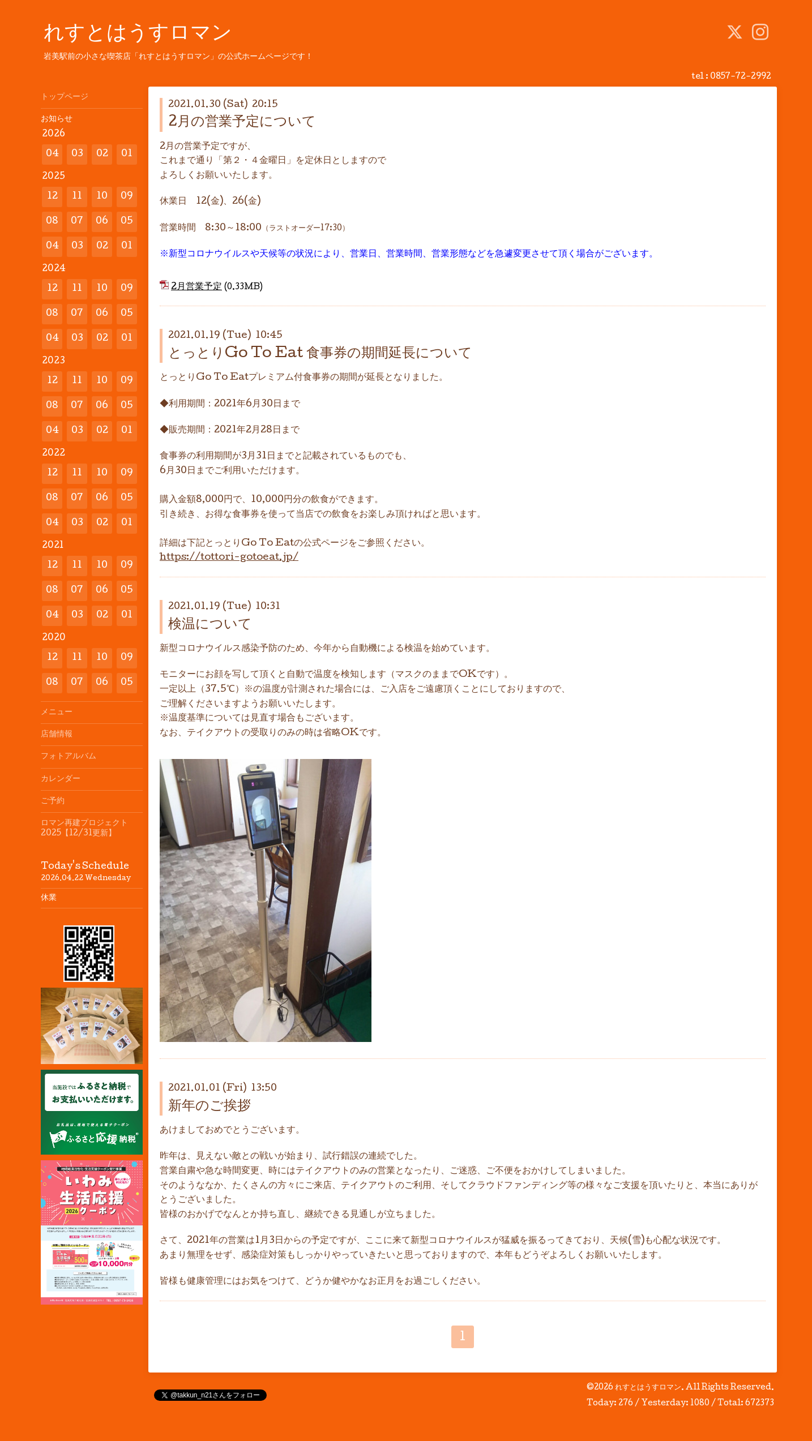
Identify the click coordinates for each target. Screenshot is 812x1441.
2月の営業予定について (242, 122)
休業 (49, 898)
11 (77, 196)
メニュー (56, 712)
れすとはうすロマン (138, 34)
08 (52, 221)
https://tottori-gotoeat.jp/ (229, 558)
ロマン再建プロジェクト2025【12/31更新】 (84, 828)
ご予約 (53, 801)
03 (77, 154)
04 (52, 154)
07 (77, 221)
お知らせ (56, 119)
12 (52, 196)
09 (127, 196)
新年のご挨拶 (209, 1106)
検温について (210, 625)
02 (102, 154)
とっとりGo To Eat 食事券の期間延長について (320, 354)
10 (102, 196)
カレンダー (60, 779)
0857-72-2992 (740, 77)
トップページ (64, 97)
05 (127, 221)
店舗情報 (56, 734)
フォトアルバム (68, 756)
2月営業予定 (196, 287)
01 (127, 154)
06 (102, 221)
